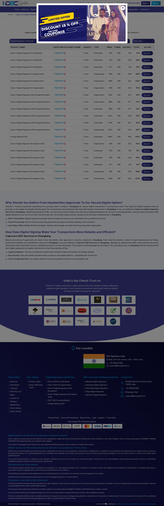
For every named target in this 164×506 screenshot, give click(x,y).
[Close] (123, 8)
